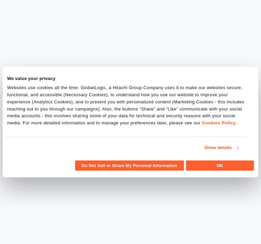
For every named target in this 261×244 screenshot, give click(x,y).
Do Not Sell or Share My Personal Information (129, 165)
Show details (218, 147)
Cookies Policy (219, 122)
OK (219, 165)
